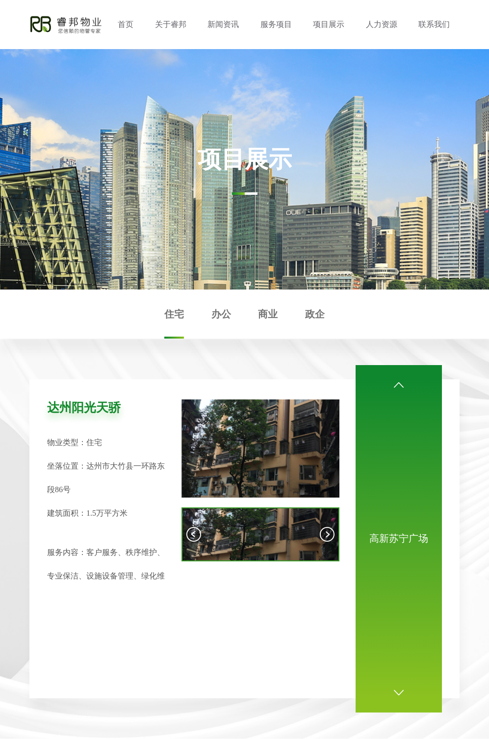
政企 (315, 314)
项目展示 (328, 24)
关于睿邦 (170, 24)
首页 (125, 24)
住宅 (174, 314)
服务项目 (276, 24)
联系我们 (434, 24)
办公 (221, 314)
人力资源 (381, 24)
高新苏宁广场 (398, 538)
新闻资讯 (223, 24)
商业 (268, 314)
